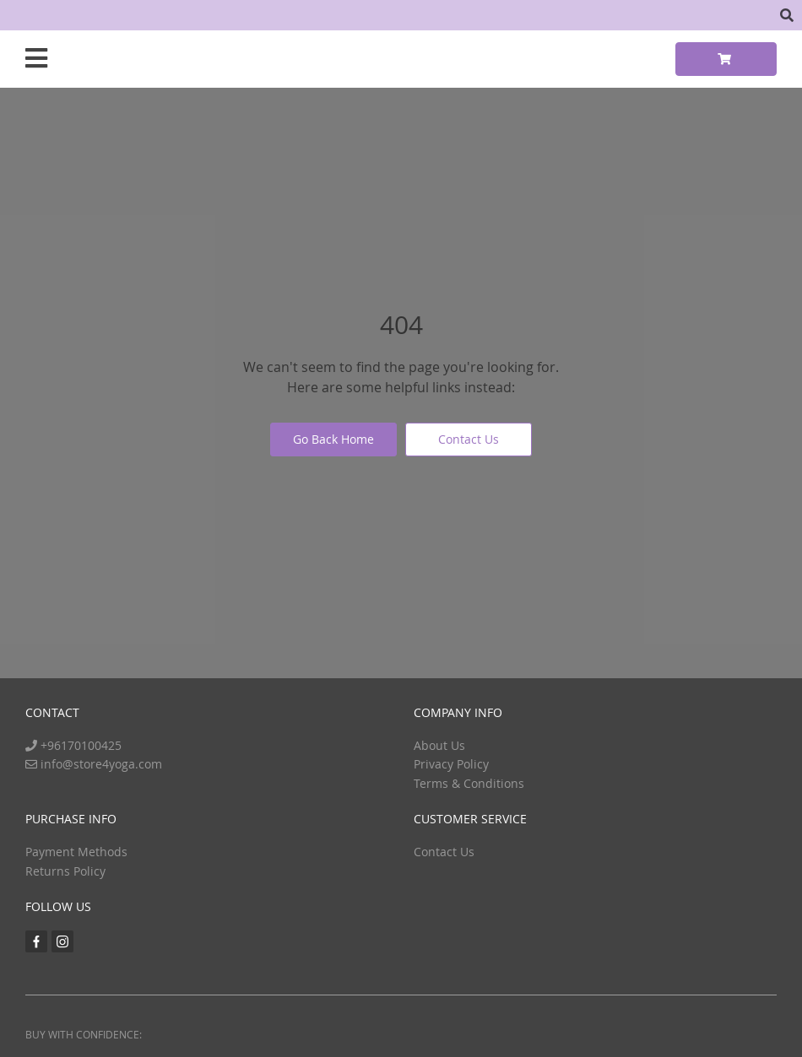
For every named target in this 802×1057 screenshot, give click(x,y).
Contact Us (468, 439)
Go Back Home (333, 439)
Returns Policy (65, 871)
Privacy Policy (451, 764)
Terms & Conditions (469, 783)
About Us (439, 745)
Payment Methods (76, 852)
